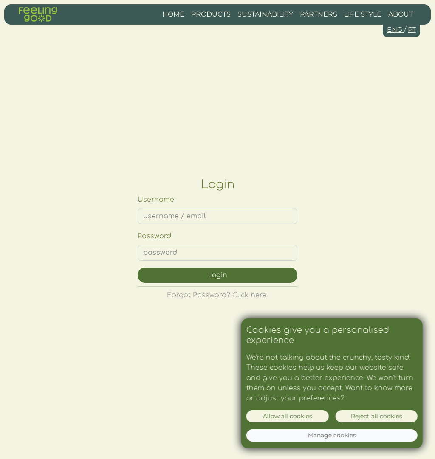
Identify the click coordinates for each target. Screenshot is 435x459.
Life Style (362, 14)
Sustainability (265, 14)
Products (211, 14)
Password (154, 236)
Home (173, 14)
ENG (395, 29)
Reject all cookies (377, 416)
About (400, 14)
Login (217, 275)
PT (412, 29)
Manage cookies (333, 435)
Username (156, 199)
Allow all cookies (288, 416)
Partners (318, 14)
